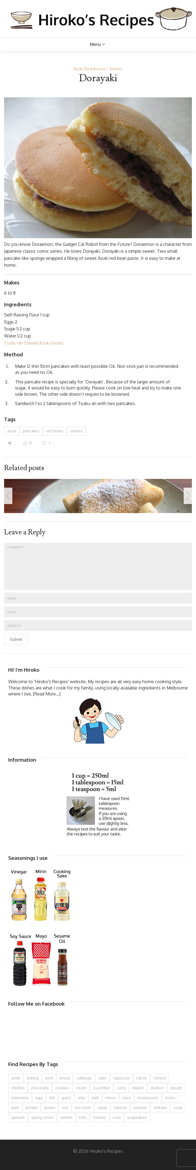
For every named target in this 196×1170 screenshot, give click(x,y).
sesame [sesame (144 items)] (140, 1107)
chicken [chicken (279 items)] (17, 1087)
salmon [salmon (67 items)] (120, 1107)
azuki (11, 431)
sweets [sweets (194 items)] (66, 1117)
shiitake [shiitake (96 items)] (160, 1107)
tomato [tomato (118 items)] (99, 1117)
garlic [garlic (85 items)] (66, 1097)
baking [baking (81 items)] (33, 1078)
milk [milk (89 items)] (95, 1097)
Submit (16, 639)
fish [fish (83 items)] (52, 1097)
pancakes (31, 431)
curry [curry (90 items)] (121, 1087)
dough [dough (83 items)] (176, 1087)
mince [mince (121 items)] (110, 1097)
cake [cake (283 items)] (102, 1078)
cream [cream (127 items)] (81, 1087)
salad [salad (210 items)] (102, 1107)
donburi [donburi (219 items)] (157, 1087)
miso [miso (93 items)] (126, 1097)
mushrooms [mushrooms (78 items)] (147, 1097)
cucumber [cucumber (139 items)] (101, 1087)
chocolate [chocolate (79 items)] (40, 1087)
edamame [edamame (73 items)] (20, 1097)
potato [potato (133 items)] (32, 1107)
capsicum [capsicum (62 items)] (121, 1078)
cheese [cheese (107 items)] (159, 1078)
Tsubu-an (87, 403)
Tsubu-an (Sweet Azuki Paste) (33, 343)
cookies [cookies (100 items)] (62, 1087)
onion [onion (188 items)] (170, 1097)
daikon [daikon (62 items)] (138, 1087)
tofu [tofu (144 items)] (83, 1117)
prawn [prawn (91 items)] (49, 1107)
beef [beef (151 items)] (49, 1078)
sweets (76, 431)
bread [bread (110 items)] (65, 1078)
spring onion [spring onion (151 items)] (42, 1117)
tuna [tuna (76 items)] (117, 1117)
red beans (55, 431)
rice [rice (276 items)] (65, 1107)
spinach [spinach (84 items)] (18, 1117)
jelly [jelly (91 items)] (81, 1097)
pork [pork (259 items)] (15, 1107)
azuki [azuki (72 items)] (15, 1078)
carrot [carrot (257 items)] (141, 1078)
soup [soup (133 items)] (178, 1107)
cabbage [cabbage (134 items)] (84, 1078)
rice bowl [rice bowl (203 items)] (83, 1107)
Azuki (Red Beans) (89, 68)
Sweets (115, 68)
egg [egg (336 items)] (38, 1097)
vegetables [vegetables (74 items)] (137, 1117)
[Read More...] (46, 694)
